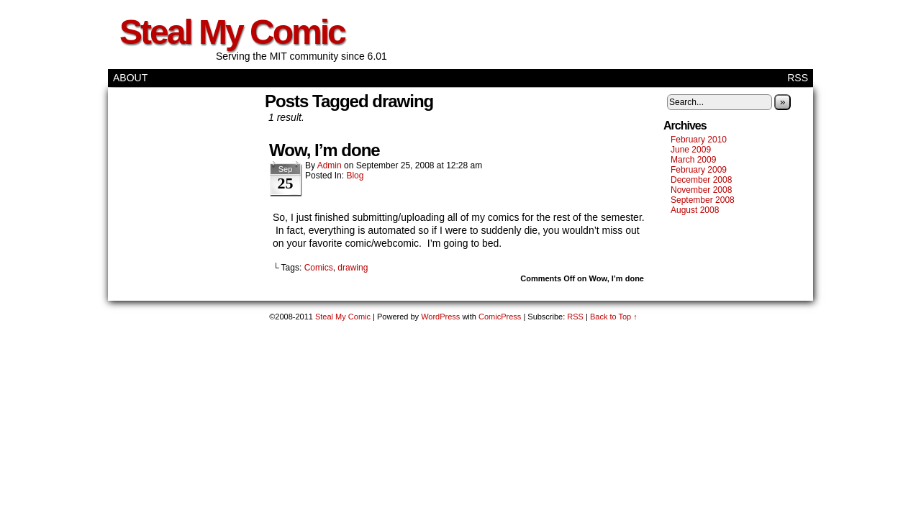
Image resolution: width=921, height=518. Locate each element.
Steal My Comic (232, 32)
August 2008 (695, 210)
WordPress (440, 316)
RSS (797, 77)
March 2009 (693, 160)
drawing (352, 268)
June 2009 (691, 150)
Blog (354, 176)
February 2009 (699, 170)
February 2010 (699, 140)
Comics (318, 268)
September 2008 (703, 200)
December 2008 (701, 180)
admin (329, 165)
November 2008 (701, 190)
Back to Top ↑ (614, 316)
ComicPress (499, 316)
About (130, 77)
